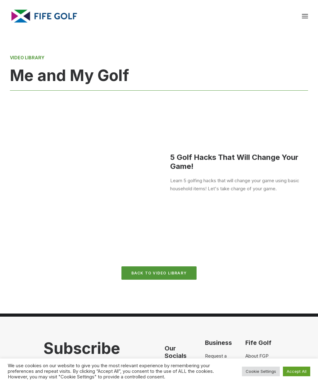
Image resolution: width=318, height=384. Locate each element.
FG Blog (253, 316)
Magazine (255, 308)
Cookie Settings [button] (261, 371)
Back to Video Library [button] (159, 209)
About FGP (257, 292)
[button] (168, 306)
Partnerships (218, 308)
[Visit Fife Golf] (44, 16)
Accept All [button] (297, 371)
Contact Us (257, 300)
